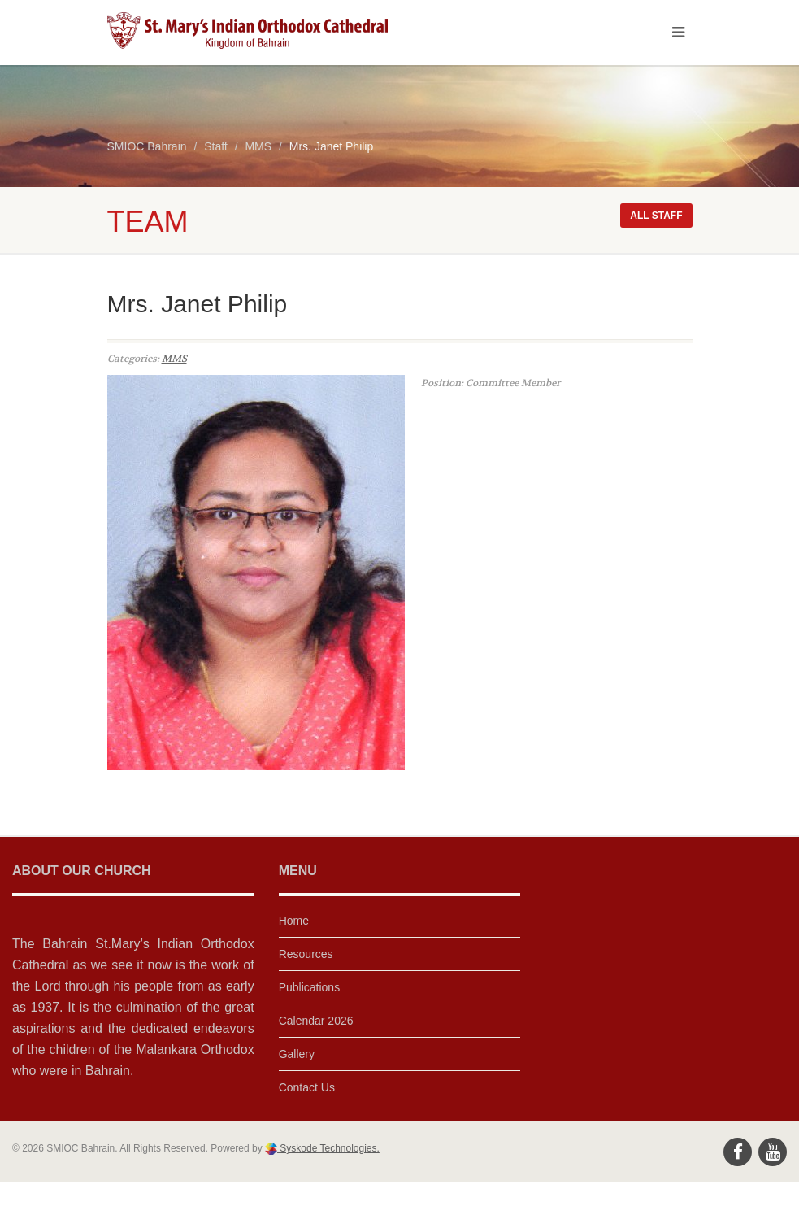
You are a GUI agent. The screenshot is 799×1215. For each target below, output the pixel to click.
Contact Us (307, 1087)
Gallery (297, 1053)
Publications (310, 987)
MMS (174, 358)
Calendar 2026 (316, 1020)
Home (294, 920)
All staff (656, 215)
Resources (306, 953)
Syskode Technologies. (328, 1148)
